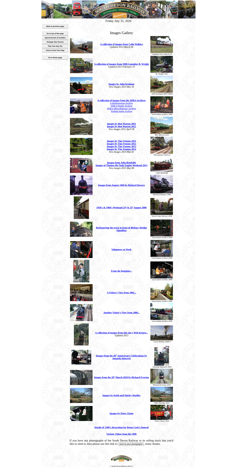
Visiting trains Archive (121, 111)
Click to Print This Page (55, 50)
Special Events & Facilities (55, 38)
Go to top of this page (55, 33)
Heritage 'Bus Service (55, 42)
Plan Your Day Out (55, 46)
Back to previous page (55, 26)
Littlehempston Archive (121, 103)
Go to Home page (55, 57)
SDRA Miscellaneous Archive (121, 108)
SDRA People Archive (121, 106)
